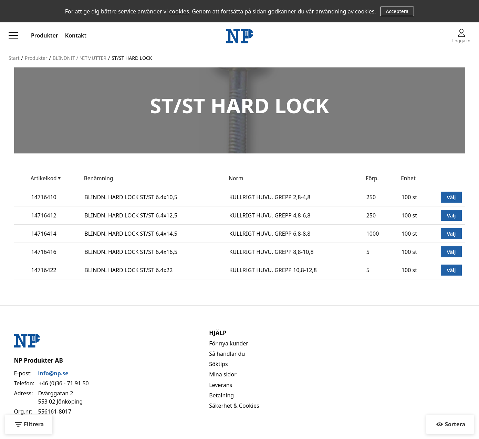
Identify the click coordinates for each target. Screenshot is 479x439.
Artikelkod (44, 178)
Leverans (220, 385)
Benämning (98, 178)
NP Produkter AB (38, 360)
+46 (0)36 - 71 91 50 (63, 383)
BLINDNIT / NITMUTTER (79, 58)
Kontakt (75, 35)
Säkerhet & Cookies (234, 405)
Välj (451, 197)
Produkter (44, 35)
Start (14, 58)
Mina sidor (223, 374)
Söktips (218, 364)
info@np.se (53, 373)
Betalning (221, 395)
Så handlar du (227, 353)
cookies (179, 11)
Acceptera (397, 11)
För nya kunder (228, 343)
